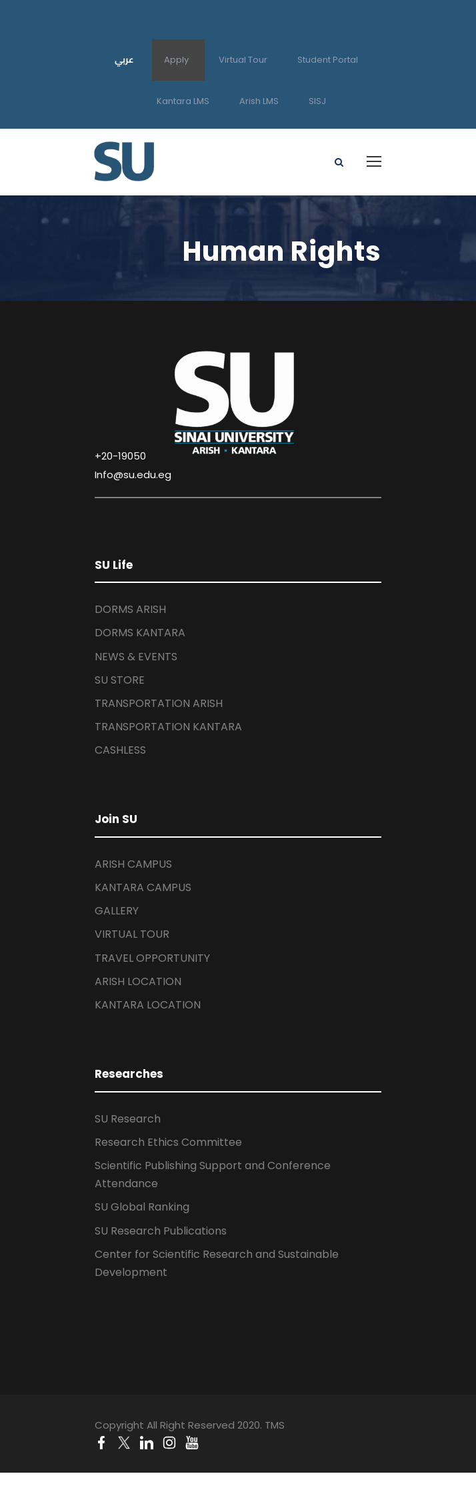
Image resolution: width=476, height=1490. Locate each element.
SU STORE (120, 680)
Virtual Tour (243, 59)
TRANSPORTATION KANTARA (168, 726)
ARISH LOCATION (138, 981)
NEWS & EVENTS (136, 656)
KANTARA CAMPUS (143, 887)
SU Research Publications (161, 1231)
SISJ (317, 101)
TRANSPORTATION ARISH (159, 703)
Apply (176, 59)
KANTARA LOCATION (148, 1004)
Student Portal (327, 59)
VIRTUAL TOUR (132, 934)
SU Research (128, 1119)
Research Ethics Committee (168, 1142)
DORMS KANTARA (140, 632)
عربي (124, 59)
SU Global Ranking (142, 1207)
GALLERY (117, 910)
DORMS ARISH (130, 609)
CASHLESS (120, 750)
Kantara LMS (183, 101)
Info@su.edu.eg (133, 475)
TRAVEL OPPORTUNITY (152, 958)
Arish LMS (259, 101)
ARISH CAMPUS (133, 864)
